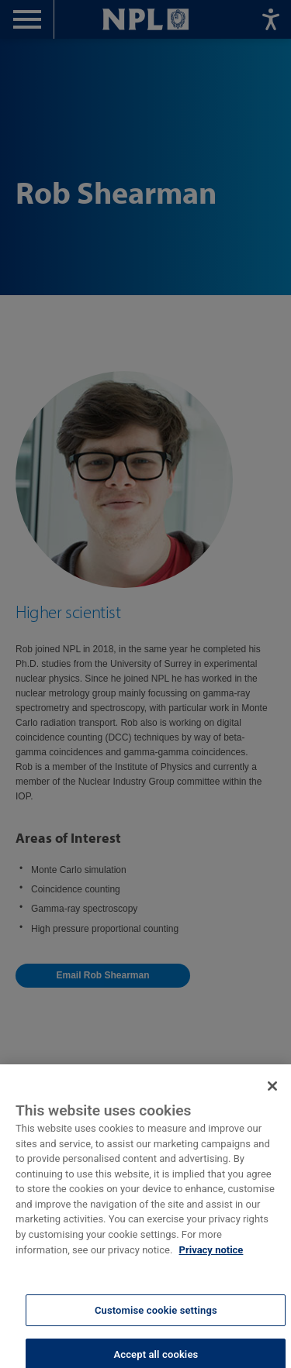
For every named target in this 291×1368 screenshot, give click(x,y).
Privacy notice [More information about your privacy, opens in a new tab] (211, 1257)
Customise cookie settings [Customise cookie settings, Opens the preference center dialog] (156, 1317)
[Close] (272, 1094)
